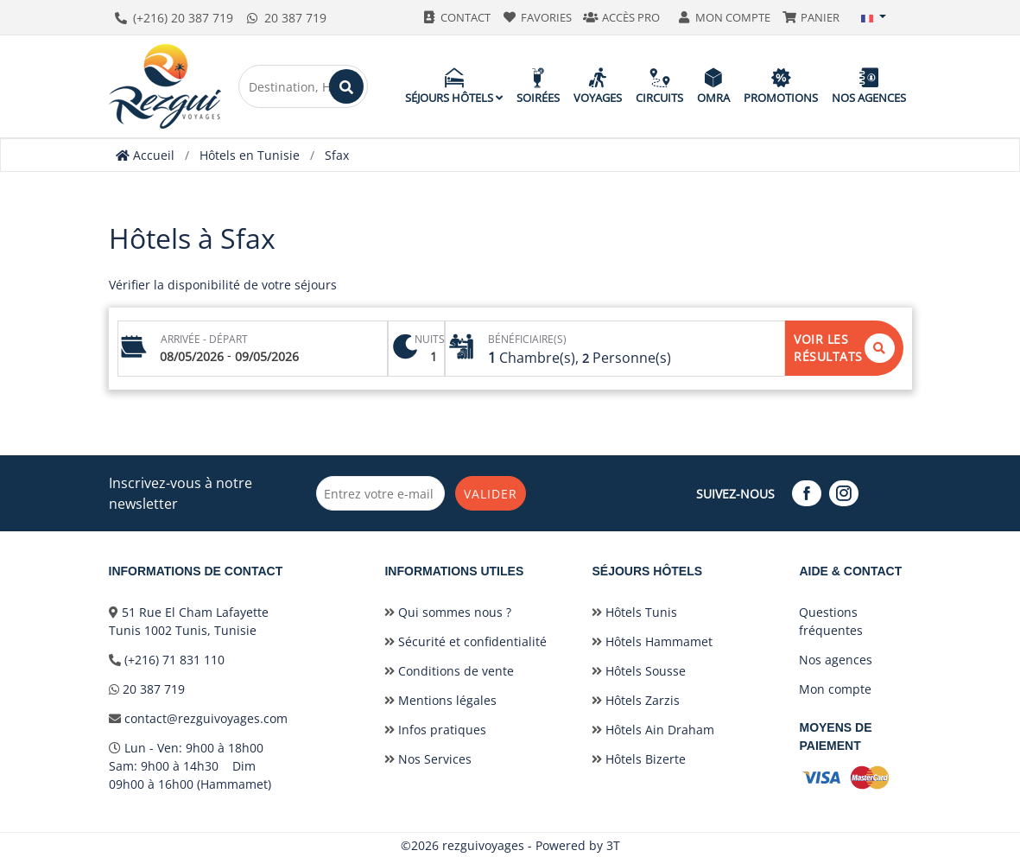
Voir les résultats (844, 348)
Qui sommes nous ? (447, 611)
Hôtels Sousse (639, 670)
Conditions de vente (449, 670)
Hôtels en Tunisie (250, 155)
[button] (874, 17)
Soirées (538, 86)
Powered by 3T (577, 844)
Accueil (145, 155)
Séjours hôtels (454, 86)
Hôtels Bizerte (639, 758)
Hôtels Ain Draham (653, 729)
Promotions (781, 86)
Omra (713, 86)
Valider (496, 493)
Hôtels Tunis (634, 611)
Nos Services (428, 758)
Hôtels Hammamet (652, 640)
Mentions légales (440, 699)
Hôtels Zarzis (636, 699)
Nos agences (869, 86)
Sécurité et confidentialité (465, 640)
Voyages (597, 86)
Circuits (659, 86)
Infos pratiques (435, 729)
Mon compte (835, 688)
